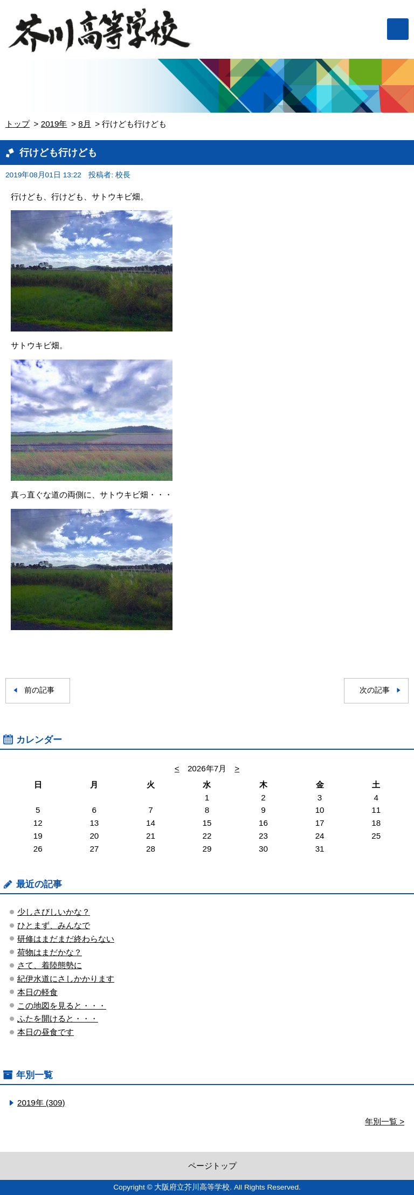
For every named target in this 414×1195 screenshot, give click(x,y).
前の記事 (39, 690)
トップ (17, 123)
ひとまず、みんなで (53, 925)
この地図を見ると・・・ (61, 1005)
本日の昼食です (45, 1032)
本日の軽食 (37, 992)
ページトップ (212, 1165)
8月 (84, 123)
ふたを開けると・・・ (57, 1018)
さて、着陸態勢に (49, 965)
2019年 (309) (41, 1102)
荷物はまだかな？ (49, 952)
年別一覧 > (384, 1121)
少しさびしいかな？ (53, 911)
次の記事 (375, 690)
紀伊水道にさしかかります (65, 978)
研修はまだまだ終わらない (65, 938)
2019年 (54, 123)
